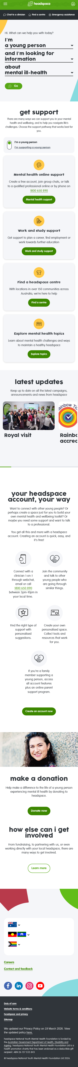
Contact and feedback (18, 969)
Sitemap (8, 1019)
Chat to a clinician (14, 15)
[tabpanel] (29, 420)
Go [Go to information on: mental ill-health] (13, 86)
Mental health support (39, 199)
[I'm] (39, 46)
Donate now (39, 810)
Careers (9, 962)
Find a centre (36, 15)
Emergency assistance (62, 15)
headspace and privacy (16, 1014)
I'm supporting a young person (32, 147)
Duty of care (10, 1004)
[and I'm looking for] (39, 59)
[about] (39, 73)
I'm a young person (26, 142)
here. (29, 1032)
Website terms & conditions (18, 1009)
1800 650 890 (39, 190)
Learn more (39, 868)
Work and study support (39, 251)
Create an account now (39, 711)
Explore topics (39, 354)
